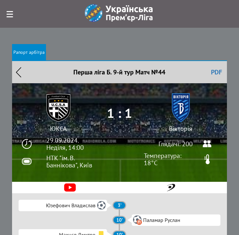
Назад (18, 72)
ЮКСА (58, 128)
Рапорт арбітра (29, 52)
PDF (216, 72)
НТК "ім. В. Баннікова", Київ (69, 161)
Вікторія (180, 128)
